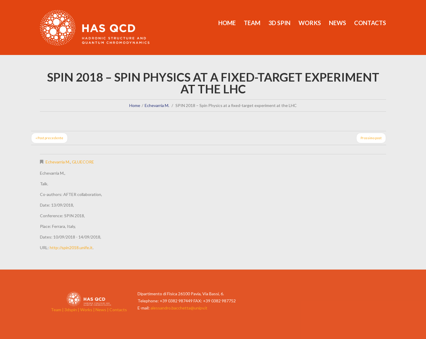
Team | (57, 309)
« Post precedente (49, 138)
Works (309, 22)
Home (227, 22)
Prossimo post (371, 138)
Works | (88, 309)
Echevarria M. (157, 105)
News (337, 22)
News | (102, 309)
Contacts (370, 22)
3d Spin (279, 22)
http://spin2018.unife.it (71, 247)
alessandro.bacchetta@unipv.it (179, 307)
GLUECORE (83, 161)
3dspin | (72, 309)
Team (252, 22)
